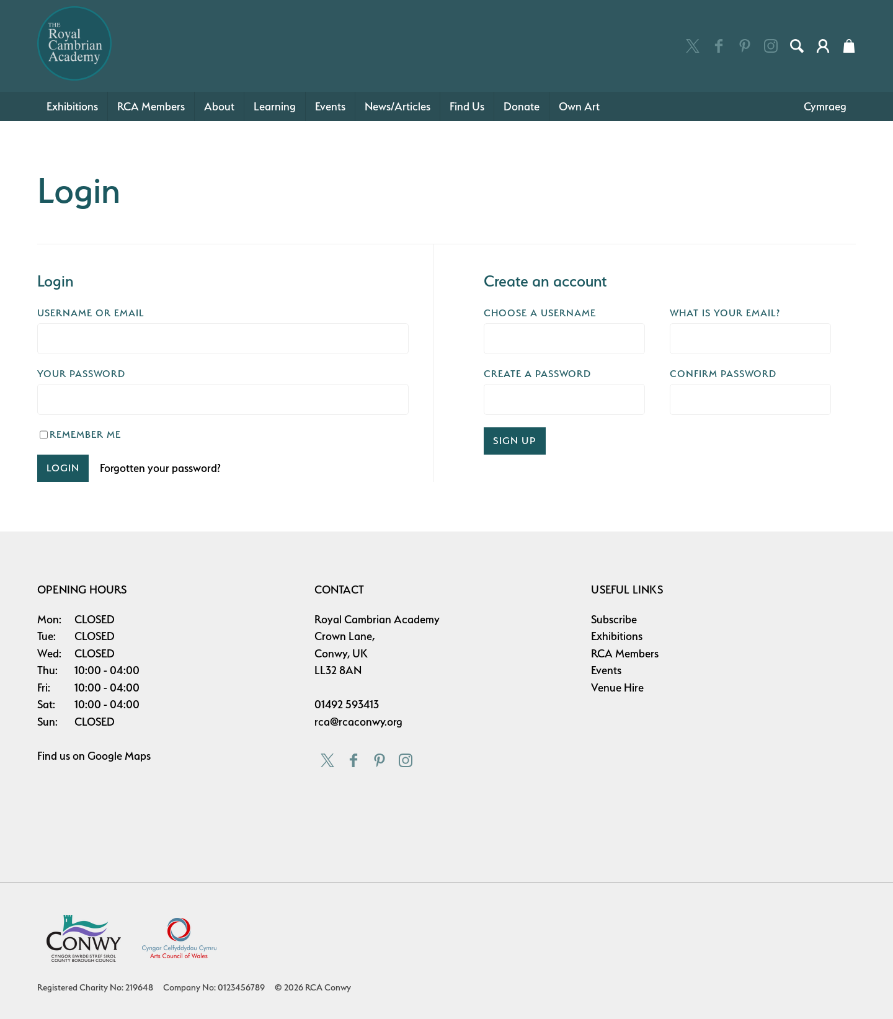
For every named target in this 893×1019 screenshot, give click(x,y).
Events (330, 106)
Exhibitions (72, 106)
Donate (522, 106)
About (219, 106)
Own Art (579, 106)
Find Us (467, 106)
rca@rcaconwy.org (358, 721)
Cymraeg (825, 106)
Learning (275, 106)
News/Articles (397, 106)
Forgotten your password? (160, 467)
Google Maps (119, 755)
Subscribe (614, 619)
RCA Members (151, 106)
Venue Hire (617, 687)
